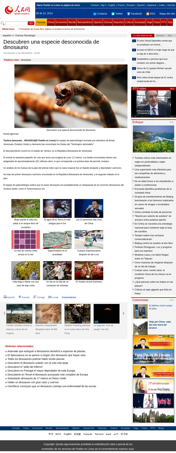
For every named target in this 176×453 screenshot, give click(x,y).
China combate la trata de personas (153, 212)
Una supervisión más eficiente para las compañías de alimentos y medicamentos (153, 173)
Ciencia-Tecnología (25, 35)
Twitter (117, 13)
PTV (163, 22)
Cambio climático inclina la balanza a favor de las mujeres (19, 329)
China (51, 22)
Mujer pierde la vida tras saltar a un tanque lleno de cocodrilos (25, 223)
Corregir (39, 297)
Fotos (157, 22)
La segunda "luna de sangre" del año (103, 327)
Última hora (8, 29)
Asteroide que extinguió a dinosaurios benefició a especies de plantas (46, 351)
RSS (150, 13)
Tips (170, 22)
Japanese (151, 5)
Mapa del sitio (167, 13)
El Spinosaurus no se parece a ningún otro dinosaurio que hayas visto (46, 355)
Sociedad (140, 22)
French (121, 5)
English (111, 5)
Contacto (100, 13)
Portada (40, 22)
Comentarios (69, 297)
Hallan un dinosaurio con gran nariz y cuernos (33, 382)
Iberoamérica (84, 22)
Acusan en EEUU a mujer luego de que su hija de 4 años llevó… (155, 52)
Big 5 (103, 5)
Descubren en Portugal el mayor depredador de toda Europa (42, 370)
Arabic (162, 5)
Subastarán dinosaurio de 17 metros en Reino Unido (37, 378)
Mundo (72, 22)
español (7, 35)
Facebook (134, 13)
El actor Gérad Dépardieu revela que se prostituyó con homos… (154, 42)
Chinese (95, 5)
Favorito (24, 297)
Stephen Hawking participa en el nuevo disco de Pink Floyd (77, 329)
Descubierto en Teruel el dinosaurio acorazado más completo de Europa (48, 374)
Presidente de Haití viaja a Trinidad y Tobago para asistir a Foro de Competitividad (59, 28)
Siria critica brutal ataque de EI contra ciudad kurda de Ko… (155, 79)
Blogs (161, 428)
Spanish (141, 5)
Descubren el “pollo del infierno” (25, 366)
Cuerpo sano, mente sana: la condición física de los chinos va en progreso (153, 274)
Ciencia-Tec (88, 428)
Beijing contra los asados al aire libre (154, 243)
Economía (61, 22)
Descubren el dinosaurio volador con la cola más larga (38, 362)
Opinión (98, 22)
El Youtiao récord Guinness (89, 282)
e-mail (53, 297)
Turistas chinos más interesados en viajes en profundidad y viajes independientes (153, 162)
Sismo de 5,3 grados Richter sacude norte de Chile (154, 70)
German (171, 5)
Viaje (149, 22)
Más (172, 88)
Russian (131, 5)
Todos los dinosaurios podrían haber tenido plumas (36, 359)
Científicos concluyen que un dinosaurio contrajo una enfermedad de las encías (52, 386)
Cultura (129, 22)
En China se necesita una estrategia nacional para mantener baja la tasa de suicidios (153, 227)
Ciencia (108, 22)
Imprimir (9, 297)
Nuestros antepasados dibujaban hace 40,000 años (46, 329)
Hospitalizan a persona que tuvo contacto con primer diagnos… (152, 61)
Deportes (119, 22)
